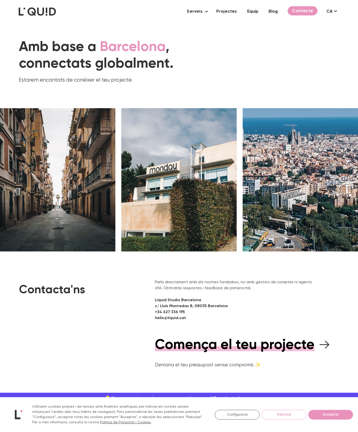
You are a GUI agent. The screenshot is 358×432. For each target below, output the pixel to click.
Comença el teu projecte (234, 345)
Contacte (302, 11)
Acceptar (330, 414)
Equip (253, 11)
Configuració (237, 414)
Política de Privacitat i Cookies (125, 422)
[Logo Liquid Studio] (37, 11)
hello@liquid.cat (170, 318)
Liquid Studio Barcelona (178, 300)
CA (329, 11)
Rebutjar (284, 414)
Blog (273, 11)
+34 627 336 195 (170, 312)
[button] (206, 11)
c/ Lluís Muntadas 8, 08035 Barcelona (191, 306)
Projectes (226, 11)
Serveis (194, 11)
